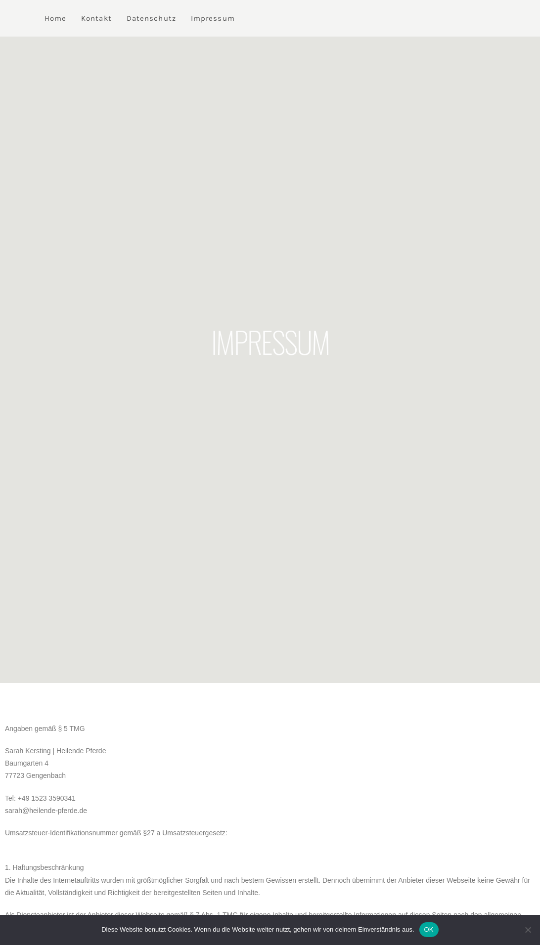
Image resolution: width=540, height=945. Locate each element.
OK (429, 929)
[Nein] (528, 930)
